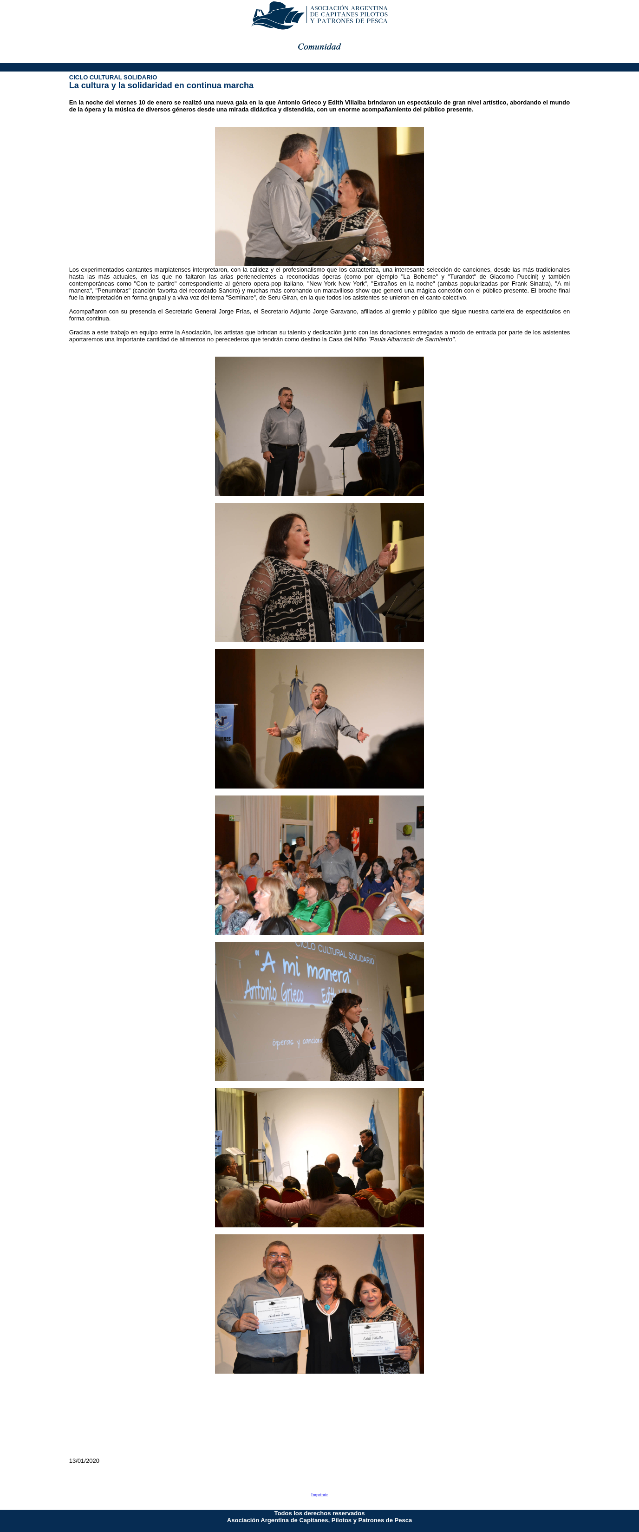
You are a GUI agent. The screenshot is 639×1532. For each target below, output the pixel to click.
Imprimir (319, 1494)
